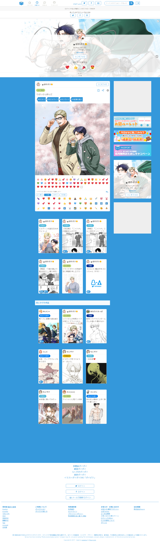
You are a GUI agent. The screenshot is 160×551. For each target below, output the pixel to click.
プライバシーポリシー (75, 514)
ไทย (3, 523)
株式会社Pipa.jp (139, 509)
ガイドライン (72, 511)
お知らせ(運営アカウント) (110, 509)
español (5, 511)
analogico (84, 540)
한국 (4, 516)
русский (5, 525)
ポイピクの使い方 (41, 511)
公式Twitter (105, 511)
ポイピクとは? (40, 509)
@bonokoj (80, 52)
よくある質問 (105, 514)
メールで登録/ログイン (80, 497)
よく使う (39, 195)
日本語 (4, 527)
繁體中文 (5, 520)
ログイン (80, 485)
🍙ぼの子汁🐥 (80, 44)
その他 (63, 195)
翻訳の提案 (12, 507)
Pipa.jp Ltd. (92, 540)
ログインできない (107, 518)
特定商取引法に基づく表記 (77, 516)
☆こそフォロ (80, 57)
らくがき (40, 90)
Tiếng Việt (6, 514)
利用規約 (71, 509)
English (5, 509)
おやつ (55, 195)
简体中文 (5, 518)
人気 (47, 195)
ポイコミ (104, 523)
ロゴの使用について (107, 520)
